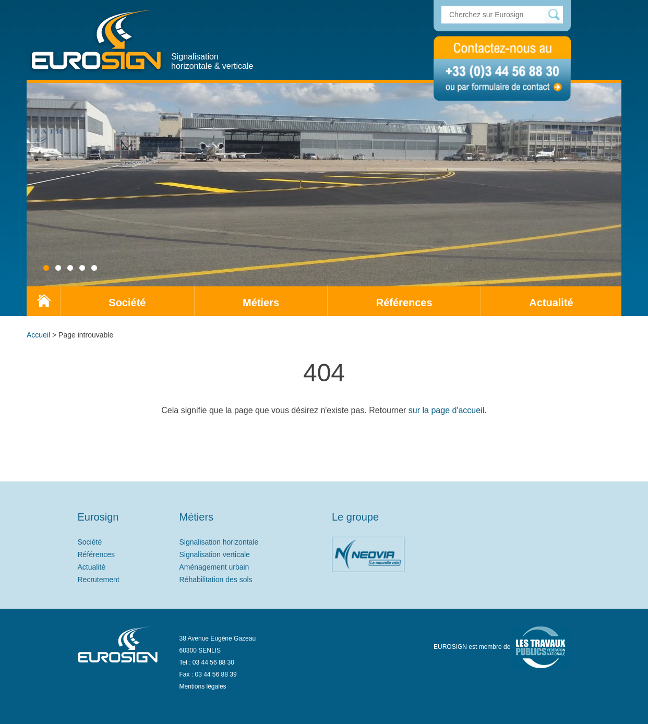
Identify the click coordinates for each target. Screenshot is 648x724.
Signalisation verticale (214, 554)
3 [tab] (70, 268)
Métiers (261, 302)
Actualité (551, 302)
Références (404, 302)
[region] (324, 183)
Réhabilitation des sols (216, 579)
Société (127, 302)
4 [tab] (82, 268)
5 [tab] (94, 268)
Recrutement (98, 579)
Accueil (38, 335)
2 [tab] (58, 268)
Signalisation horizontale (219, 542)
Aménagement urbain (214, 567)
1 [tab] (46, 268)
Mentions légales (202, 686)
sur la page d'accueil (446, 410)
